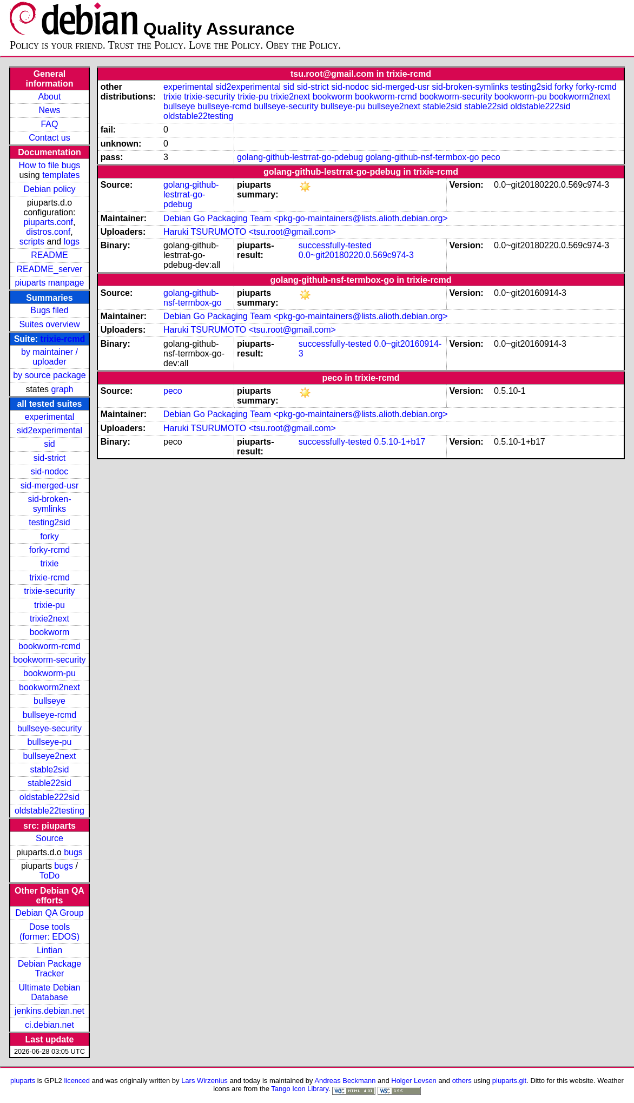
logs (72, 241)
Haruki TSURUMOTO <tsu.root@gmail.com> (249, 231)
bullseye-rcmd (50, 714)
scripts (31, 241)
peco (490, 157)
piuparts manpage (49, 282)
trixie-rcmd (63, 339)
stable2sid (49, 769)
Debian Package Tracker (49, 968)
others (462, 1080)
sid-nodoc (49, 471)
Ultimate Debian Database (50, 992)
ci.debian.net (49, 1024)
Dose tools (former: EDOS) (49, 931)
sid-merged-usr (50, 485)
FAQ (49, 124)
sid (49, 443)
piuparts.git (509, 1080)
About (49, 96)
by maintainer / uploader (49, 356)
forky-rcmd (49, 549)
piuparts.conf (48, 222)
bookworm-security (49, 659)
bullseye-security (49, 728)
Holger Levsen (414, 1080)
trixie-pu (49, 605)
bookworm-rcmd (49, 646)
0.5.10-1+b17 (399, 441)
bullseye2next (49, 756)
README (49, 255)
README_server (50, 269)
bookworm (50, 632)
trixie (50, 563)
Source (49, 838)
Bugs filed (49, 310)
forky (49, 536)
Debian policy (49, 189)
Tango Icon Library (299, 1089)
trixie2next (49, 618)
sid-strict (50, 458)
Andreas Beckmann (344, 1080)
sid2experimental (49, 430)
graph (62, 389)
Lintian (49, 950)
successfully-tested (335, 245)
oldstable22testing (49, 810)
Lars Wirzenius (204, 1080)
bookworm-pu (49, 673)
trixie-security (49, 591)
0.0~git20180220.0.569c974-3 (356, 255)
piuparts (22, 1080)
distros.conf (48, 231)
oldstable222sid (49, 797)
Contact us (49, 137)
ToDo (49, 875)
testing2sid (49, 522)
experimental (50, 416)
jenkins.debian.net (49, 1010)
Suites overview (49, 324)
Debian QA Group (49, 912)
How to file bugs (50, 165)
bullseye (49, 700)
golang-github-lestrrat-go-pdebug (300, 157)
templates (61, 175)
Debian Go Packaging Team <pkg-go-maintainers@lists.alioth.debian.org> (305, 218)
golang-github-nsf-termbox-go (422, 157)
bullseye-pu (50, 742)
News (49, 110)
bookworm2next (49, 687)
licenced (77, 1080)
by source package (49, 375)
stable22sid (49, 783)
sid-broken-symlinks (49, 503)
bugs (73, 852)
